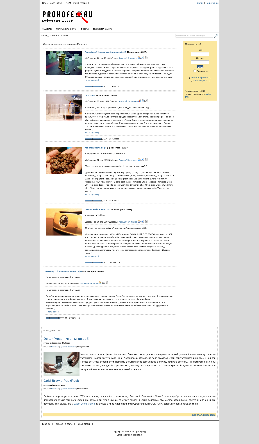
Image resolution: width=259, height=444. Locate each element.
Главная (47, 29)
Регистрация (212, 3)
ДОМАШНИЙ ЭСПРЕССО (97, 209)
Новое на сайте (102, 29)
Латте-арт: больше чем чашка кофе (63, 271)
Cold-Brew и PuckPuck (61, 381)
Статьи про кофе (66, 29)
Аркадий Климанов (128, 58)
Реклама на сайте (64, 424)
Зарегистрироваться (200, 77)
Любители (55, 347)
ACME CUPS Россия (76, 3)
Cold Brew (90, 95)
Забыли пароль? (200, 80)
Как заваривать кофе (95, 147)
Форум (85, 29)
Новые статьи (83, 424)
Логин (200, 3)
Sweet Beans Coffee (52, 3)
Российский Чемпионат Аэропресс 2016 (105, 52)
